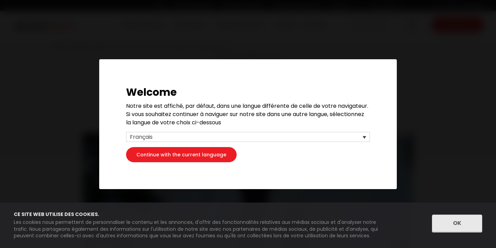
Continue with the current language (181, 154)
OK (457, 223)
